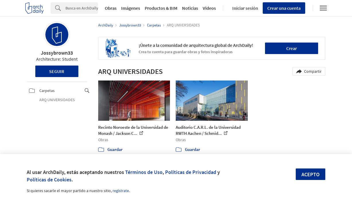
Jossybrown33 (57, 52)
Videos (209, 8)
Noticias (190, 8)
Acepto (310, 174)
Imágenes (130, 8)
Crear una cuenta (284, 8)
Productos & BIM (161, 8)
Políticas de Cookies (49, 179)
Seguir (56, 71)
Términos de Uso (144, 172)
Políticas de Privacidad (190, 172)
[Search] (81, 8)
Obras (111, 8)
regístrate (121, 190)
